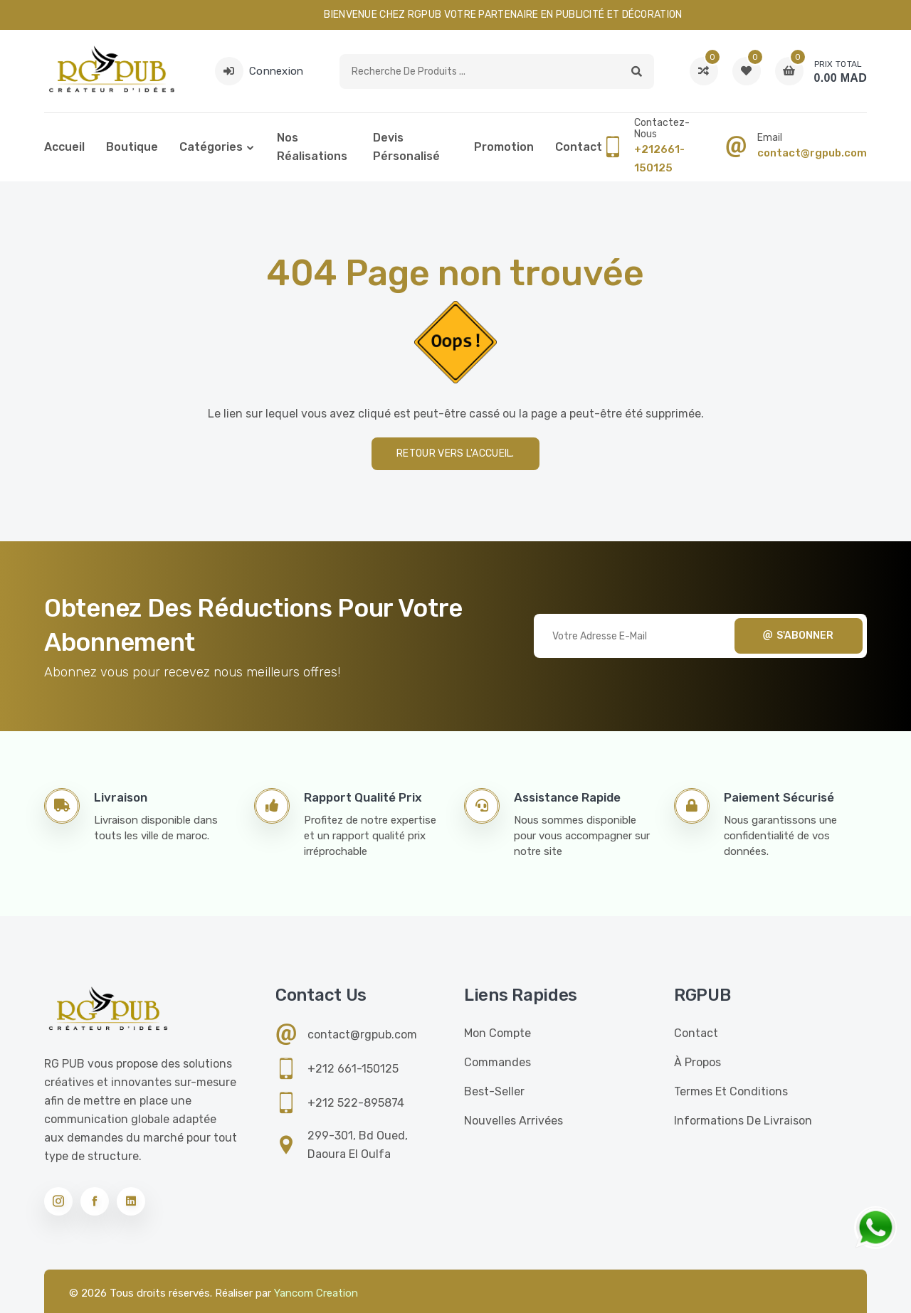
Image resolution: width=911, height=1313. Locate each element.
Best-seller (494, 1091)
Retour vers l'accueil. (455, 453)
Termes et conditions (731, 1091)
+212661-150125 (659, 158)
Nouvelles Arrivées (513, 1120)
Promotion (504, 147)
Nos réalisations (312, 147)
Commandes (497, 1062)
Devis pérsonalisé (406, 147)
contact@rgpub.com (812, 153)
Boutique (132, 147)
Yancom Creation (316, 1293)
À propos (697, 1062)
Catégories (211, 147)
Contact (578, 147)
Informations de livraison (743, 1120)
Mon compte (497, 1033)
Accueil (64, 147)
